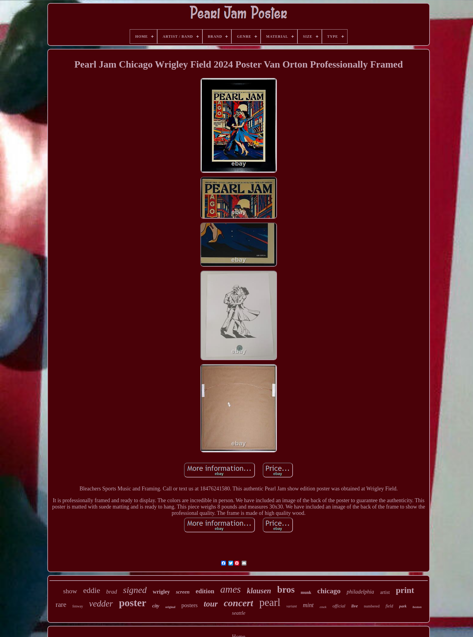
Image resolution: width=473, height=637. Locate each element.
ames (230, 589)
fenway (77, 606)
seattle (238, 613)
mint (308, 605)
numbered (371, 606)
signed (135, 590)
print (405, 590)
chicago (329, 591)
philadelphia (360, 592)
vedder (101, 603)
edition (204, 591)
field (389, 606)
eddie (91, 590)
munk (306, 592)
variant (291, 606)
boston (417, 607)
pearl (269, 602)
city (155, 605)
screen (182, 592)
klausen (259, 591)
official (338, 606)
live (354, 606)
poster (132, 602)
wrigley (161, 592)
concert (238, 602)
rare (61, 604)
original (170, 607)
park (403, 606)
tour (211, 603)
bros (286, 589)
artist (385, 592)
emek (323, 607)
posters (189, 605)
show (70, 591)
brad (111, 591)
